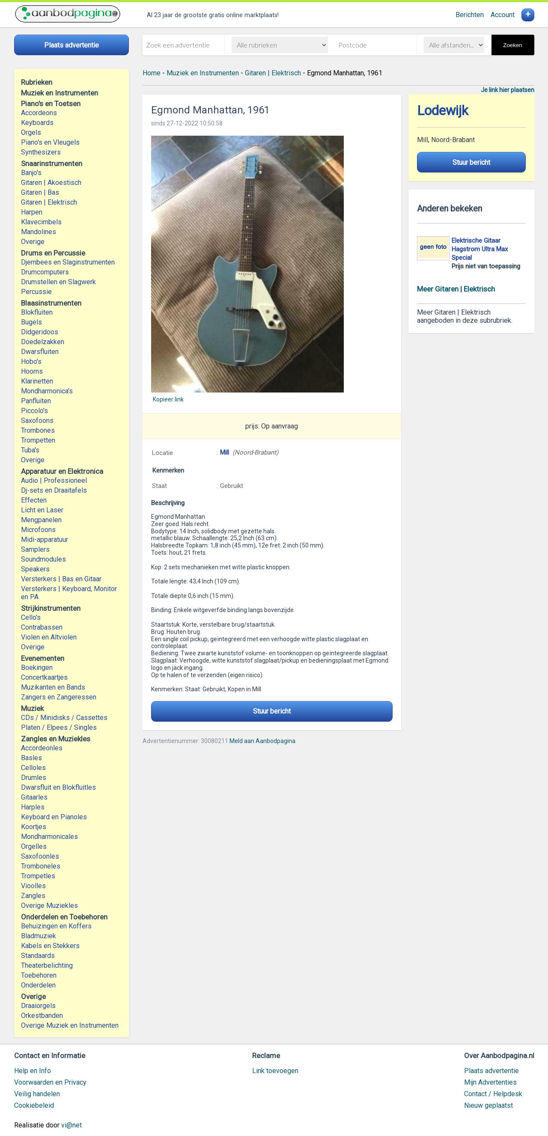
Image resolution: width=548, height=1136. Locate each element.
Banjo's (31, 173)
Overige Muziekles (49, 905)
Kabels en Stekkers (50, 946)
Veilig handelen (37, 1094)
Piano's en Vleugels (50, 142)
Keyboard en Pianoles (54, 817)
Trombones (38, 430)
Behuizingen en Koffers (56, 926)
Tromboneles (40, 866)
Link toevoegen (275, 1071)
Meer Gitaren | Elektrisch (456, 289)
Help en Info (32, 1071)
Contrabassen (42, 627)
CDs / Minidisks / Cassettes (64, 718)
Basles (31, 758)
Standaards (38, 956)
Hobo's (31, 361)
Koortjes (33, 827)
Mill (224, 452)
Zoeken (512, 45)
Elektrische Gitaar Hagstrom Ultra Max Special (480, 249)
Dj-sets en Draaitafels (54, 490)
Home (152, 73)
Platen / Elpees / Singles (59, 727)
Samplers (35, 549)
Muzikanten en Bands (53, 687)
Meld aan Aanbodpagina (262, 741)
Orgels (31, 132)
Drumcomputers (45, 272)
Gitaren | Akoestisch (51, 182)
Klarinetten (37, 381)
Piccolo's (34, 411)
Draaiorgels (38, 1006)
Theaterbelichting (47, 965)
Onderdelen (38, 985)
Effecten (34, 500)
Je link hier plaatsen (507, 89)
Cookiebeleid (34, 1105)
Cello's (31, 617)
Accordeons (39, 113)
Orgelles (34, 846)
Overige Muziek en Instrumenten (70, 1025)
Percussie (36, 292)
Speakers (35, 569)
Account (503, 15)
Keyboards (37, 123)
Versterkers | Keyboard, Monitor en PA (69, 593)
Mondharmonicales (49, 837)
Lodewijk (442, 111)
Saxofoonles (40, 856)
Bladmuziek (38, 936)
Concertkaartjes (44, 677)
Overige (33, 242)
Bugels (31, 322)
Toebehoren (39, 975)
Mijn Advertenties (490, 1082)
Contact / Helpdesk (493, 1094)
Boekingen (37, 667)
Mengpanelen (41, 520)
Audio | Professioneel (54, 480)
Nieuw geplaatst (488, 1105)
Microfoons (38, 530)
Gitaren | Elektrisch (49, 202)
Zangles (33, 896)
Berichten (470, 15)
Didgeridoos (39, 332)
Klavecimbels (41, 222)
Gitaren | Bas (40, 192)
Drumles (33, 777)
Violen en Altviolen (49, 637)
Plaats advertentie (491, 1071)
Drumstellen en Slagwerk (58, 282)
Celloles (33, 768)
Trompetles (38, 876)
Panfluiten (36, 401)
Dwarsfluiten (40, 352)
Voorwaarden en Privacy (50, 1082)
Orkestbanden (42, 1015)
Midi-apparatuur (44, 539)
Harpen (31, 212)
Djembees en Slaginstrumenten (68, 262)
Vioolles (33, 886)
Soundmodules (43, 559)
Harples (33, 807)
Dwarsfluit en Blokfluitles (58, 787)
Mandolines (38, 232)
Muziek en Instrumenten (203, 73)
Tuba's (30, 450)
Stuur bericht (272, 711)
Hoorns (32, 371)
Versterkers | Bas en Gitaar (61, 579)
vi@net (71, 1125)
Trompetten (38, 440)
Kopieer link (168, 399)
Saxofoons (37, 420)
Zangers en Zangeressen (58, 697)
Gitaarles (34, 797)
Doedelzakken (42, 342)
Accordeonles (42, 748)
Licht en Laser (42, 510)
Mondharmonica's (47, 391)
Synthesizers (41, 152)
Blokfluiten (37, 312)
